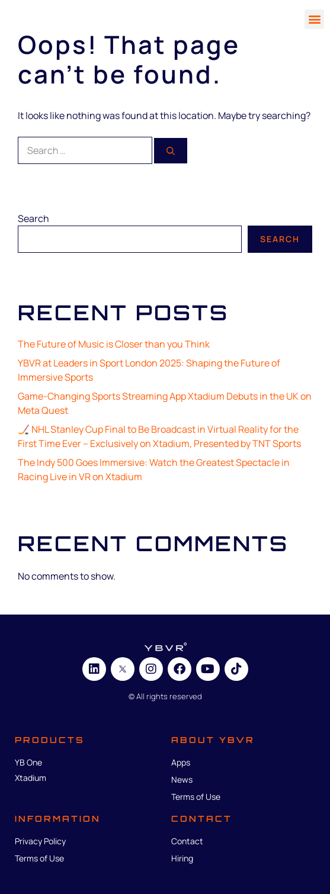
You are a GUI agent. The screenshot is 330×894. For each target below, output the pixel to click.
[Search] (170, 150)
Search (33, 218)
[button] (314, 19)
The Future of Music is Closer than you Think (114, 343)
